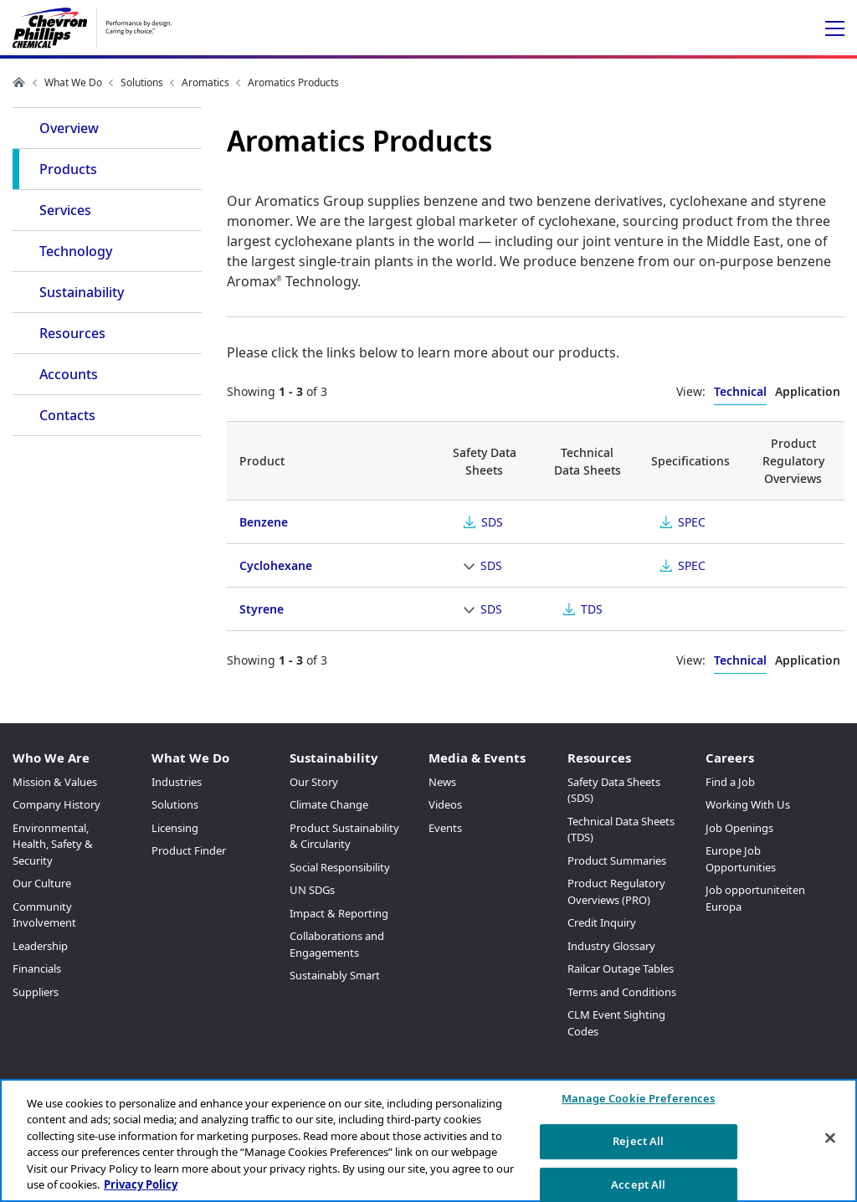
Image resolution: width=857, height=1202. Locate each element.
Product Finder (188, 850)
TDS (592, 609)
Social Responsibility (340, 867)
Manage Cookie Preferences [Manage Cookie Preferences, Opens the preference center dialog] (638, 1099)
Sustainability (81, 292)
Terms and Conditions (621, 991)
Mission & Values (55, 781)
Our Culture (42, 883)
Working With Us (748, 804)
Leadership (40, 945)
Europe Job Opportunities (741, 859)
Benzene (263, 522)
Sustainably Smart (335, 975)
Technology (75, 251)
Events (445, 827)
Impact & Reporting (339, 913)
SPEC (692, 522)
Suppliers (36, 991)
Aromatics (205, 82)
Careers (730, 757)
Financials (37, 968)
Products (68, 169)
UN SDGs (312, 889)
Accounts (68, 374)
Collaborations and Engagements (337, 944)
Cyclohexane (275, 565)
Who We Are (51, 757)
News (442, 781)
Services (65, 210)
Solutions (142, 82)
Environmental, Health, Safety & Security (53, 844)
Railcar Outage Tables (620, 968)
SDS (492, 522)
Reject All (638, 1140)
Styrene (261, 609)
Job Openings (739, 827)
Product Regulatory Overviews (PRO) (616, 891)
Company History (56, 804)
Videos (445, 804)
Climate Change (329, 804)
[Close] (830, 1138)
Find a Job (730, 781)
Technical (740, 391)
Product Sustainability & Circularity (344, 836)
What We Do (73, 82)
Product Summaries (616, 860)
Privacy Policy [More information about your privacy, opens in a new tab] (140, 1184)
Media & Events (477, 757)
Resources (72, 333)
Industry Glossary (611, 945)
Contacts (67, 415)
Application (807, 391)
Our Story (314, 781)
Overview (69, 128)
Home (19, 82)
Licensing (174, 827)
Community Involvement (44, 915)
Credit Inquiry (601, 922)
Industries (176, 781)
